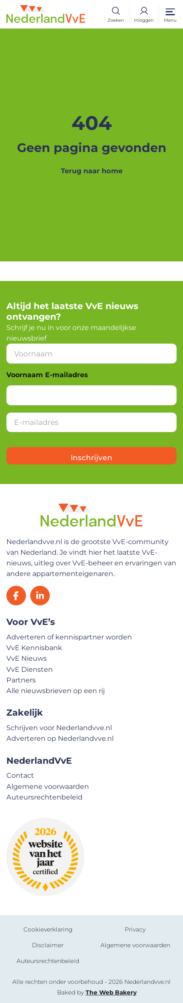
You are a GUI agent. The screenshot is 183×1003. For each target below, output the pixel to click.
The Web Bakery (111, 992)
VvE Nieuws (26, 658)
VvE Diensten (29, 669)
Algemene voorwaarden (47, 786)
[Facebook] (16, 595)
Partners (21, 680)
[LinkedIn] (40, 595)
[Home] (45, 13)
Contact (20, 775)
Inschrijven (91, 457)
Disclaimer (47, 945)
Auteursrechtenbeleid (44, 797)
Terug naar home (92, 170)
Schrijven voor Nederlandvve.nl (59, 727)
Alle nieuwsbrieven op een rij (55, 690)
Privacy (135, 929)
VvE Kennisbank (34, 647)
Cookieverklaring (47, 929)
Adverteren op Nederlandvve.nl (60, 738)
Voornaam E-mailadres (47, 375)
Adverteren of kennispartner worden (69, 637)
